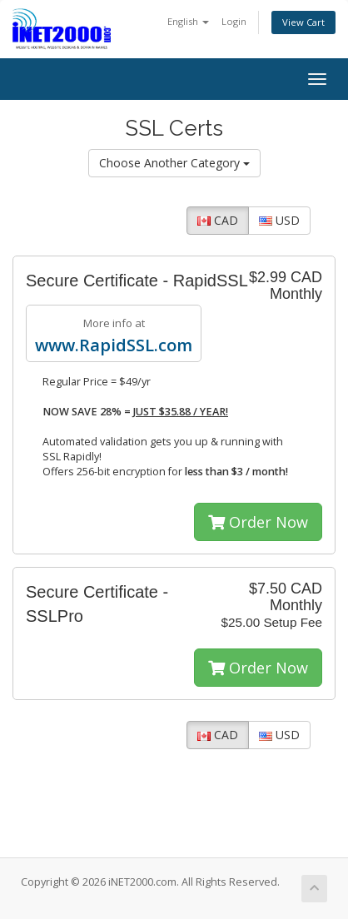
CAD (217, 220)
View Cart (303, 22)
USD (279, 220)
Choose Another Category (174, 163)
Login (233, 21)
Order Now (258, 522)
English (188, 21)
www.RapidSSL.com (113, 345)
